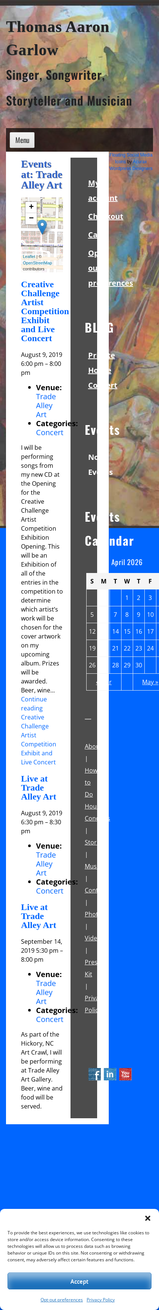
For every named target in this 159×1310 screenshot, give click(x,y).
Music (93, 866)
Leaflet (29, 256)
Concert (49, 432)
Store (92, 842)
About (93, 746)
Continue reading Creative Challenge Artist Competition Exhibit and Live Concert (38, 730)
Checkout (105, 216)
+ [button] (31, 207)
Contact (96, 890)
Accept (79, 1281)
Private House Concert (102, 370)
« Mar (104, 682)
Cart (96, 235)
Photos (95, 914)
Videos (94, 938)
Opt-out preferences (61, 1300)
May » (150, 682)
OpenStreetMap (37, 263)
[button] (148, 1218)
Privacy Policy (101, 1300)
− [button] (31, 218)
